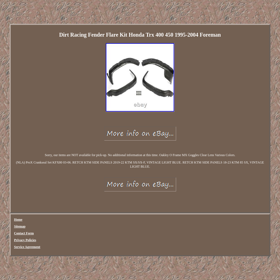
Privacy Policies (25, 240)
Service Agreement (27, 247)
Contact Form (24, 233)
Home (18, 219)
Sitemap (19, 226)
